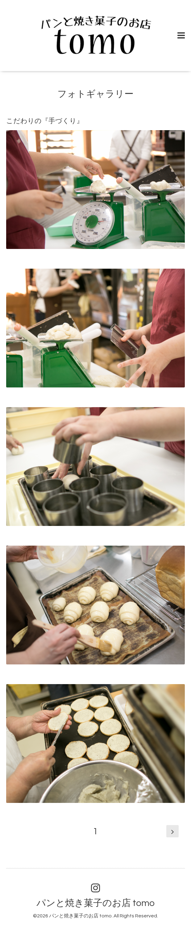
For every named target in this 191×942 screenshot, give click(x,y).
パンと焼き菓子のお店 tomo (95, 903)
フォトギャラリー (95, 94)
